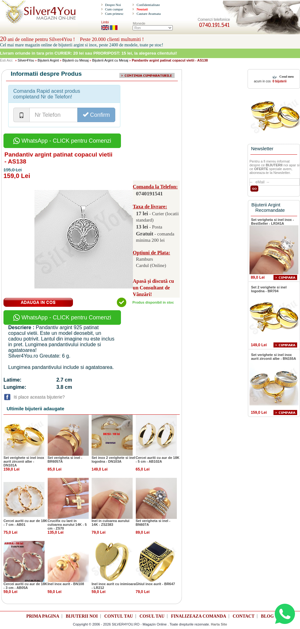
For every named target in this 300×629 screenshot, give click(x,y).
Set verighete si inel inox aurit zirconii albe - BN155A (273, 356)
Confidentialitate (148, 5)
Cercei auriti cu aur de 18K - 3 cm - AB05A (25, 586)
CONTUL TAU (118, 616)
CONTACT (244, 616)
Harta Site (219, 624)
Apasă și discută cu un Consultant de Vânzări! (153, 287)
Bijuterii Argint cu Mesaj (110, 60)
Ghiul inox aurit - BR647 (155, 584)
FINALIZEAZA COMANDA (198, 616)
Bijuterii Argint (48, 60)
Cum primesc (114, 13)
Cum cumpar (114, 9)
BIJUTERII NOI (82, 616)
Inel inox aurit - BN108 (66, 584)
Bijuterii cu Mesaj (75, 60)
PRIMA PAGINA (42, 616)
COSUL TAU (152, 616)
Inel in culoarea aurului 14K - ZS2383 (110, 522)
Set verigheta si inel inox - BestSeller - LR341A (272, 221)
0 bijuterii (279, 81)
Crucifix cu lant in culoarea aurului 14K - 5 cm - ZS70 (67, 524)
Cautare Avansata (148, 13)
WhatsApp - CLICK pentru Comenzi (62, 141)
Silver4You (26, 60)
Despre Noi (113, 5)
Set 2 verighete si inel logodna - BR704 (269, 289)
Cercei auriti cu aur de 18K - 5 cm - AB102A (158, 459)
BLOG (267, 616)
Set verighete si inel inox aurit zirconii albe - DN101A (23, 461)
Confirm (96, 114)
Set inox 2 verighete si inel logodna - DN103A (113, 459)
